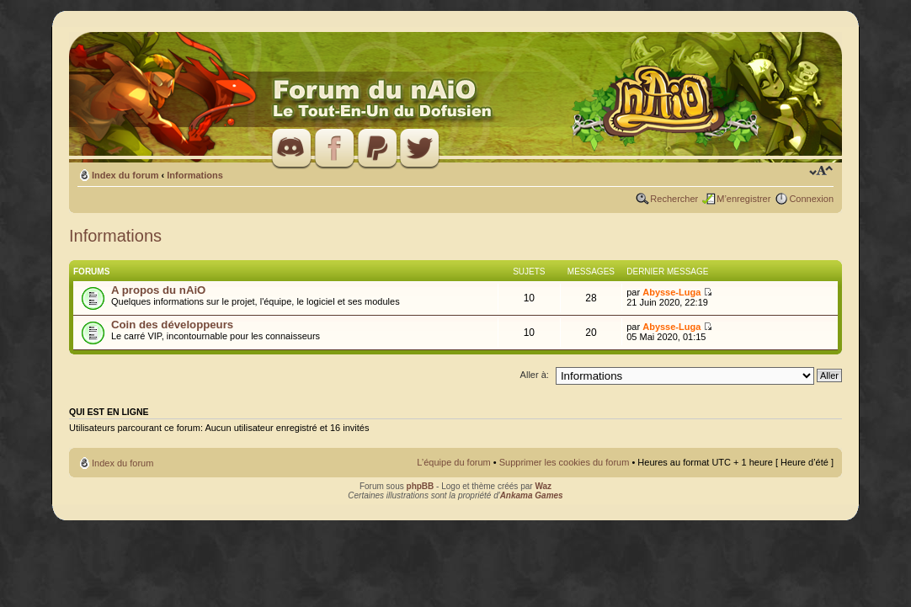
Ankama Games (531, 495)
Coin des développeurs (172, 324)
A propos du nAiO (158, 290)
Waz (543, 486)
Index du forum (125, 175)
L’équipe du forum (453, 462)
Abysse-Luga (671, 292)
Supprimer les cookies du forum (564, 462)
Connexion (811, 199)
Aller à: (534, 375)
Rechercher (674, 199)
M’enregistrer (743, 199)
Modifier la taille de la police (821, 171)
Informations (195, 175)
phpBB (420, 486)
